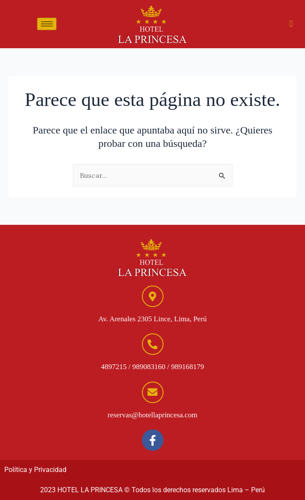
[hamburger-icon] (47, 24)
